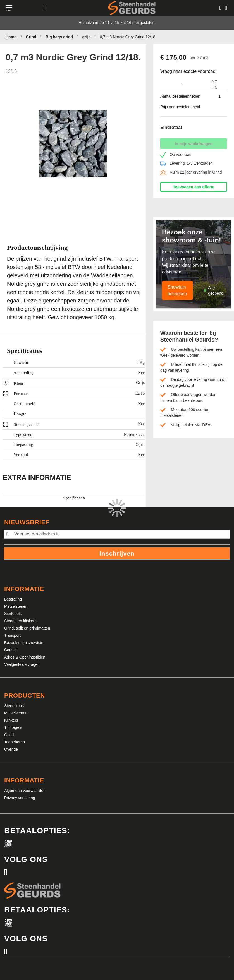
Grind (9, 734)
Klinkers (11, 720)
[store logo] (132, 8)
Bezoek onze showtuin (23, 642)
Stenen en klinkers (20, 621)
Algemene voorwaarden (25, 790)
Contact (11, 650)
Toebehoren (14, 742)
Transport (12, 635)
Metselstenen (15, 606)
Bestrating (13, 599)
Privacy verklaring (19, 798)
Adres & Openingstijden (24, 657)
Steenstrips (14, 705)
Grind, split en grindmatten (27, 628)
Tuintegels (13, 727)
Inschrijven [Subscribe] (117, 553)
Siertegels (13, 613)
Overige (11, 749)
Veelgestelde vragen (22, 664)
